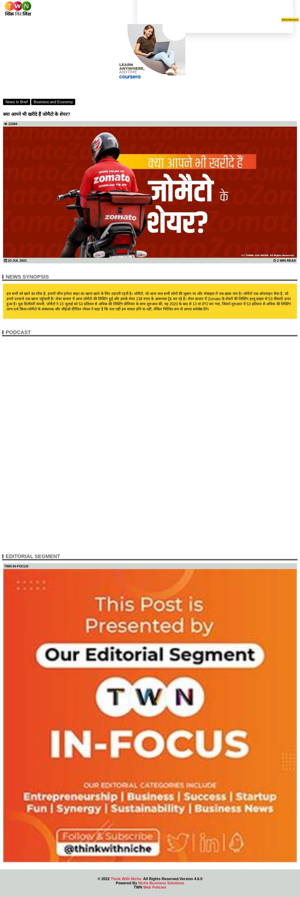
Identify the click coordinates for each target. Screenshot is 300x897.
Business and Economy (53, 102)
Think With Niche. (126, 879)
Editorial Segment (33, 556)
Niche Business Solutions (161, 883)
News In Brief (16, 102)
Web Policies (154, 887)
